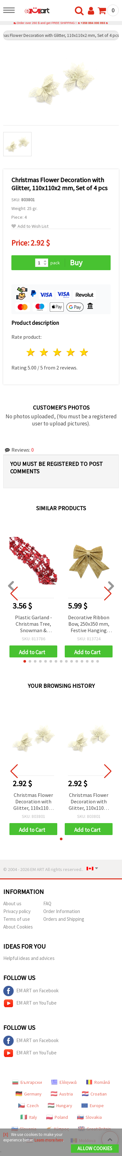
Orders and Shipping (63, 919)
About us (12, 903)
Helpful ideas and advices (29, 958)
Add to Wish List (29, 226)
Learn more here (48, 1140)
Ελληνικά (64, 1082)
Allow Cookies (94, 1148)
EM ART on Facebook (31, 991)
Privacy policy (17, 911)
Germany (29, 1094)
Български (27, 1082)
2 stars (44, 352)
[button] (24, 661)
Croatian (94, 1094)
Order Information (61, 911)
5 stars (84, 352)
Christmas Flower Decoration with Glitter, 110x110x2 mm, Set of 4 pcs (33, 802)
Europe (92, 1105)
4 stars (70, 352)
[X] (5, 1134)
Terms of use (16, 919)
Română (98, 1082)
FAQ (47, 903)
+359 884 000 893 (93, 23)
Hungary (60, 1105)
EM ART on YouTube (30, 1003)
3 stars (57, 352)
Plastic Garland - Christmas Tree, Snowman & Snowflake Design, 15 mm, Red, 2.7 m (33, 624)
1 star (31, 352)
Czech (28, 1105)
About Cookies (18, 927)
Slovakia (89, 1117)
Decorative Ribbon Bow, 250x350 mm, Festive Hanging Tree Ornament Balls (88, 624)
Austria (62, 1094)
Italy (28, 1117)
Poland (57, 1117)
